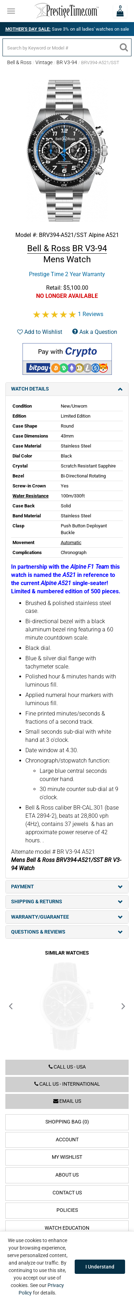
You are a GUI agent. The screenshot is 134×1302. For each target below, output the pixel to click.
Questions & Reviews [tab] (67, 932)
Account (67, 1140)
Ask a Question (94, 332)
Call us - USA (67, 1067)
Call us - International (67, 1084)
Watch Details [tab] (67, 389)
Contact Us (67, 1193)
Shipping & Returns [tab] (67, 901)
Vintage (44, 62)
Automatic (71, 542)
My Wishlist (67, 1157)
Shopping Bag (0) (67, 1122)
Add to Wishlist (39, 332)
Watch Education (67, 1228)
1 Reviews (90, 314)
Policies (67, 1210)
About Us (67, 1175)
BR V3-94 (66, 62)
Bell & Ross (19, 62)
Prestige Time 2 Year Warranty (67, 274)
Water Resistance (31, 495)
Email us (67, 1101)
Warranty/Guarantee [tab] (67, 917)
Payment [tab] (67, 886)
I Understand (99, 1267)
